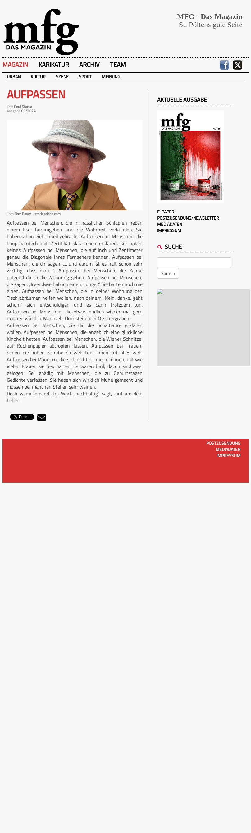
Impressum (169, 230)
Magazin (15, 64)
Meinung (111, 76)
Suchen (168, 273)
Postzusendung (223, 443)
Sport (85, 76)
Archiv (89, 64)
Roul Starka (23, 107)
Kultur (38, 76)
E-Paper (165, 211)
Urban (14, 76)
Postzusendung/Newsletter (188, 218)
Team (118, 64)
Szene (62, 76)
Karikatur (54, 64)
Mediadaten (169, 224)
